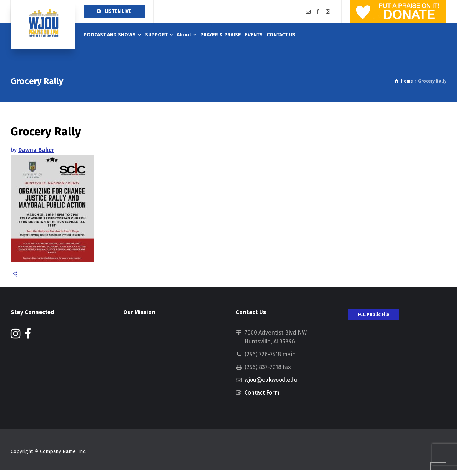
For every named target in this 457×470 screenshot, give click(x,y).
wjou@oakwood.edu (271, 379)
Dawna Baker (36, 150)
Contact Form (262, 392)
